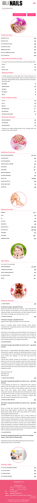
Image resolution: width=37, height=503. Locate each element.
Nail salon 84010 (24, 501)
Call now (31, 14)
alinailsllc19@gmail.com (16, 493)
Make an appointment (19, 14)
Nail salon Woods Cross (14, 501)
